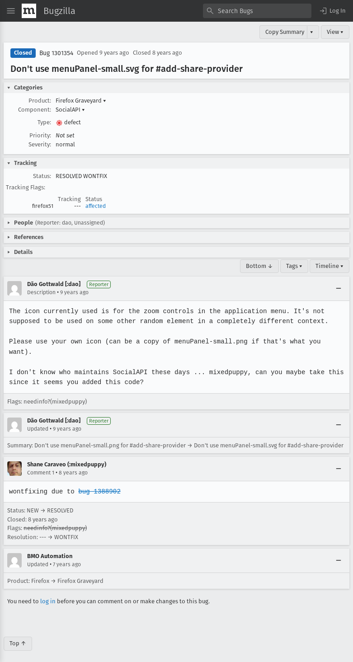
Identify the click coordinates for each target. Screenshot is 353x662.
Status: (42, 176)
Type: (44, 122)
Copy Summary (284, 31)
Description (41, 292)
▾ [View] (311, 31)
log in (48, 591)
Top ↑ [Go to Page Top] (17, 633)
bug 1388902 (98, 481)
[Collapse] (338, 288)
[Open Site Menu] (11, 11)
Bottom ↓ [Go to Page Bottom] (259, 266)
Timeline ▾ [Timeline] (329, 266)
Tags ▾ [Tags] (294, 266)
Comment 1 (40, 463)
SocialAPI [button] (70, 109)
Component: (34, 109)
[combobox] (257, 11)
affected (95, 206)
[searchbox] (257, 11)
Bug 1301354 (56, 53)
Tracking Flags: (25, 187)
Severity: (39, 144)
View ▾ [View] (335, 31)
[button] (332, 11)
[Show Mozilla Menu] (29, 11)
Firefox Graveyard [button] (81, 100)
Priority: (40, 135)
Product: (39, 100)
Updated (37, 419)
